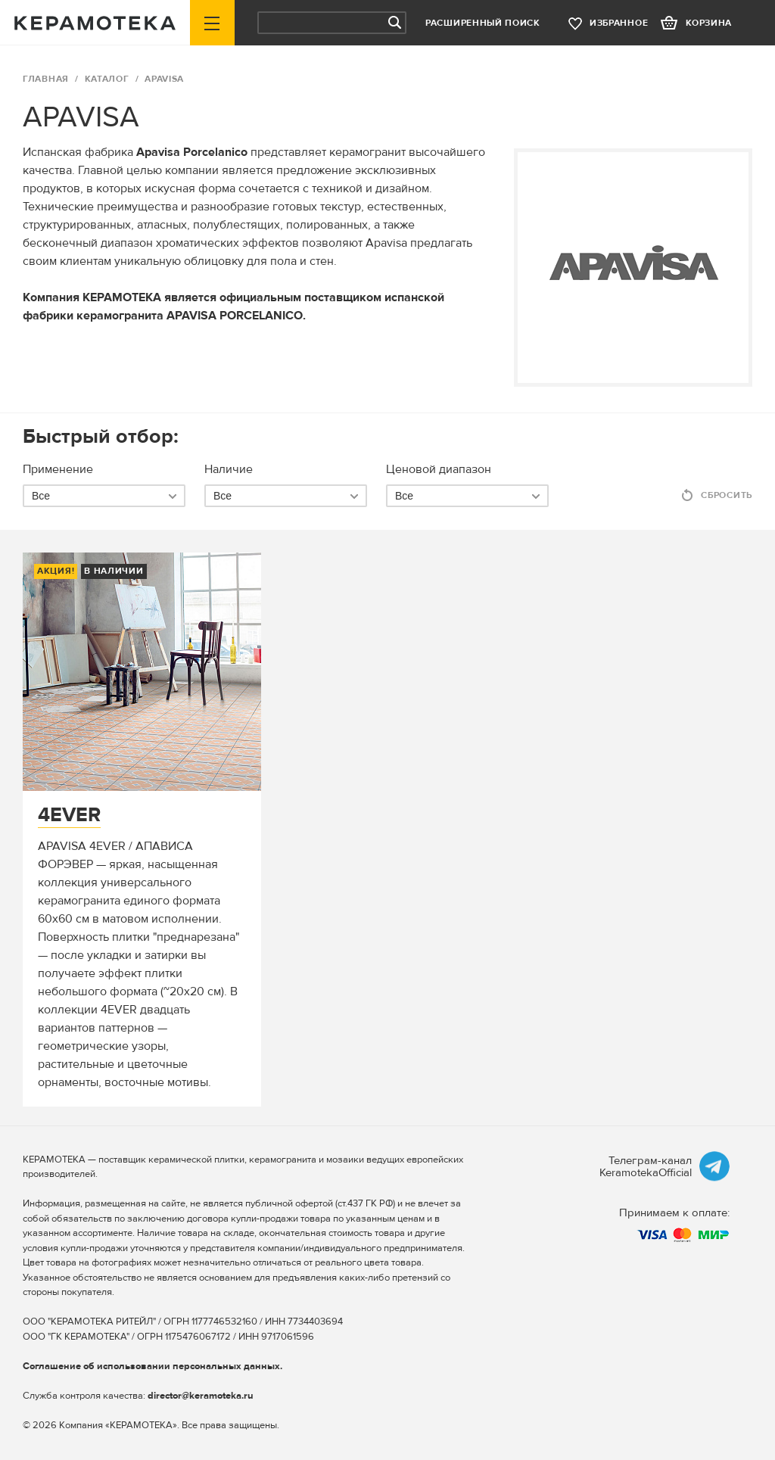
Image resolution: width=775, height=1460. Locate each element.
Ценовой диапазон (438, 469)
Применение (58, 469)
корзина (709, 23)
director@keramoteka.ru (201, 1396)
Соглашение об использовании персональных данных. (152, 1366)
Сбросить (726, 495)
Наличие (228, 469)
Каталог (107, 79)
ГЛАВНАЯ (46, 79)
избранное (619, 23)
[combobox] (104, 495)
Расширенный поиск (482, 23)
